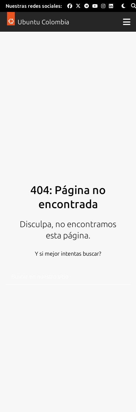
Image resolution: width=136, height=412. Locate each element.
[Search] (133, 6)
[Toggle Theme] (123, 6)
